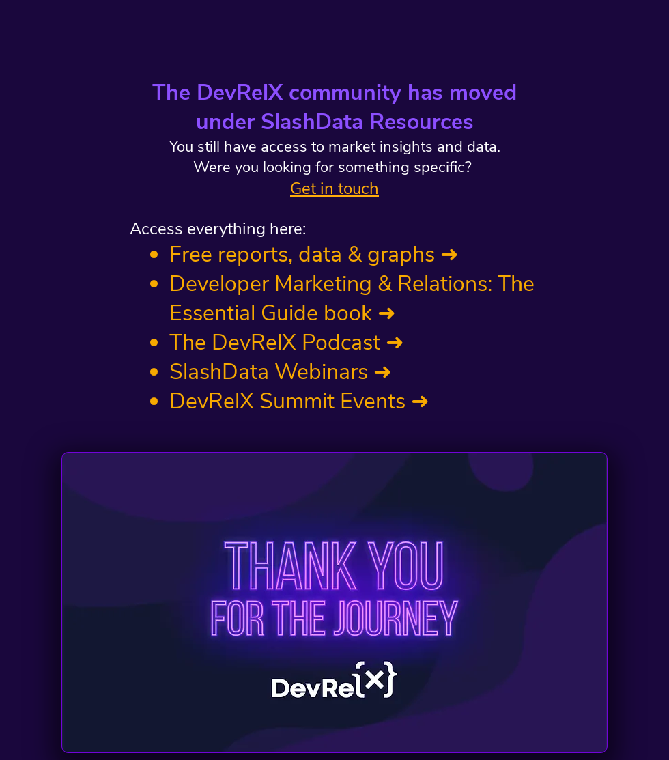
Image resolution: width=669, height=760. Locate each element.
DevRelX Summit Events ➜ (299, 401)
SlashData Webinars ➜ (280, 371)
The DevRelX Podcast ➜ (286, 342)
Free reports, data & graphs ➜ (314, 254)
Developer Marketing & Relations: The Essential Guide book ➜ (352, 298)
